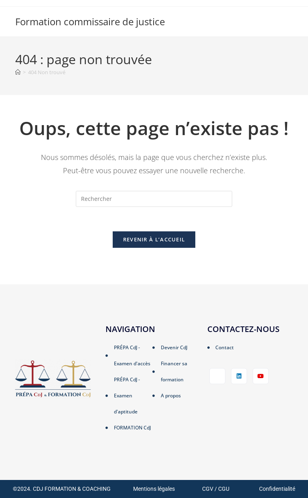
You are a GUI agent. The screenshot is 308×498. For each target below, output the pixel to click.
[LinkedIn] (239, 376)
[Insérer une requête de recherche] (154, 199)
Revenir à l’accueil (154, 239)
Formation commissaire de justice (90, 21)
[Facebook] (217, 376)
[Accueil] (17, 72)
